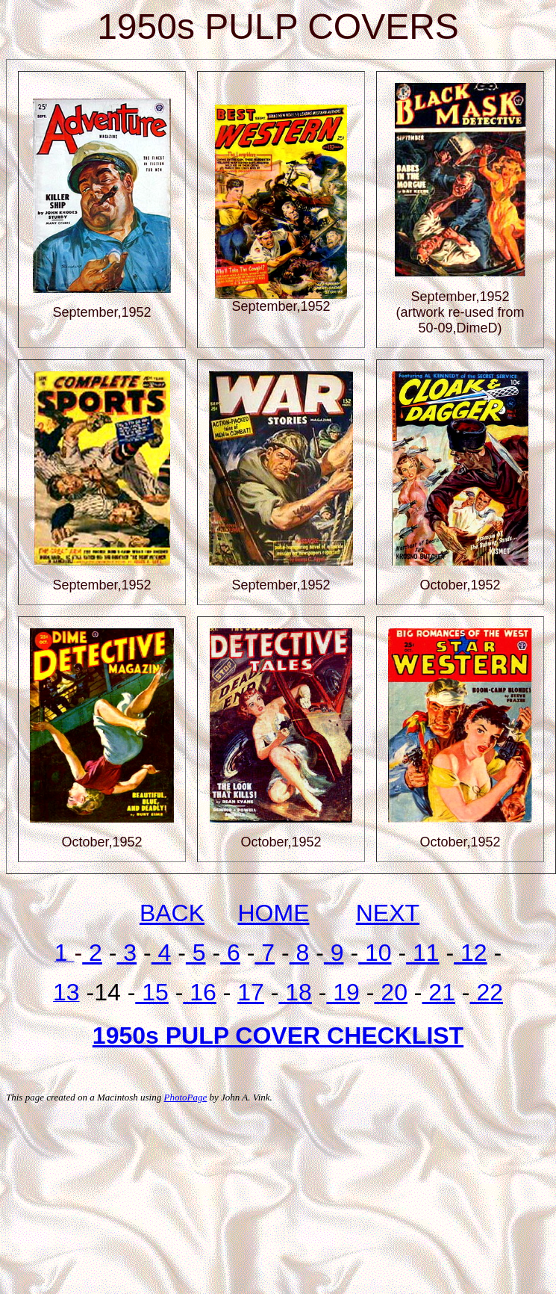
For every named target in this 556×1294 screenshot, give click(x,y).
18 (294, 992)
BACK (172, 913)
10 (374, 952)
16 (199, 992)
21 (438, 992)
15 (151, 992)
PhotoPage (185, 1097)
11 (422, 952)
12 (470, 952)
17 (250, 992)
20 (390, 992)
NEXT (387, 913)
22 (486, 992)
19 (342, 992)
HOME (274, 913)
